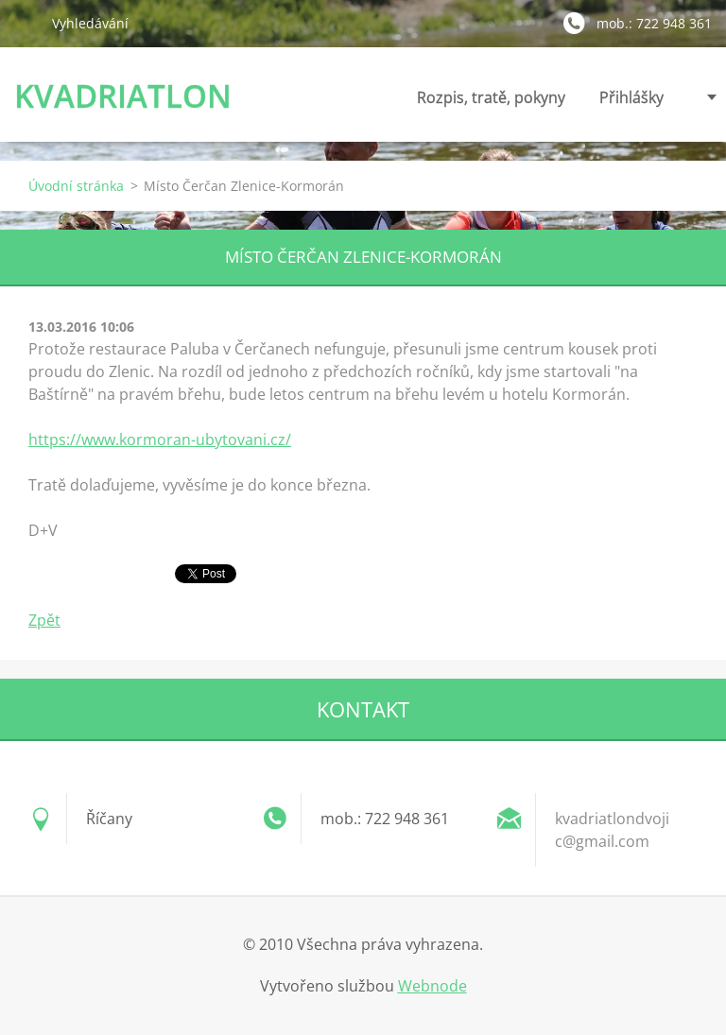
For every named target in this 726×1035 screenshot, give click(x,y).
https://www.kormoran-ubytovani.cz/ (159, 439)
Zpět (44, 620)
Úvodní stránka (76, 186)
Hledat (25, 23)
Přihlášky (631, 102)
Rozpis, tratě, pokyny (491, 102)
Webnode (432, 985)
